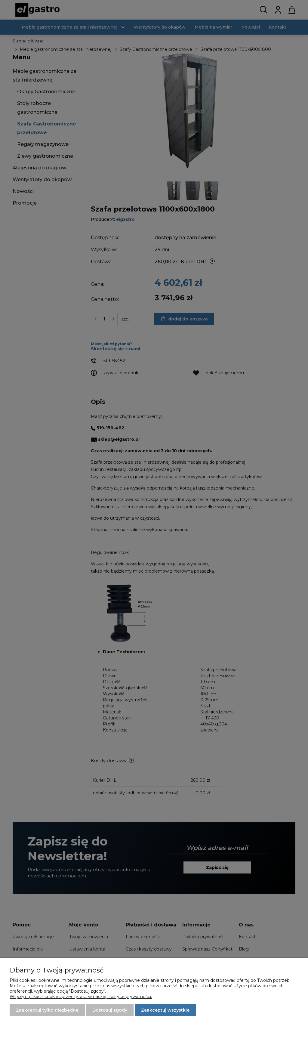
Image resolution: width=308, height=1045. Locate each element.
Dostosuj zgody (109, 1010)
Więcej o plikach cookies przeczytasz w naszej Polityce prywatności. (81, 996)
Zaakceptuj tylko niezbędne (47, 1010)
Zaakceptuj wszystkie (165, 1010)
